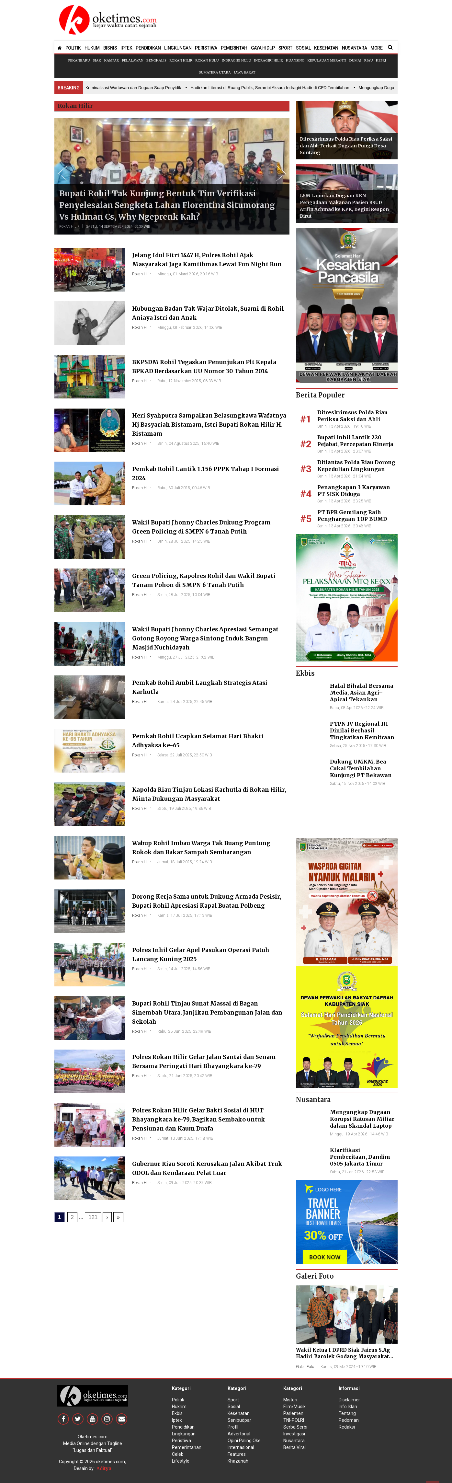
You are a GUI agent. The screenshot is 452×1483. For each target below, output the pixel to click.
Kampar (111, 60)
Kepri (381, 60)
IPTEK (126, 48)
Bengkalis (156, 60)
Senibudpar (239, 1420)
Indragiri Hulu (236, 60)
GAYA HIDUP (263, 48)
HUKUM (92, 48)
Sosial (234, 1406)
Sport (233, 1399)
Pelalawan (132, 60)
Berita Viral (294, 1447)
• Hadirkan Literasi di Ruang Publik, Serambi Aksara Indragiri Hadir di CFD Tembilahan (272, 87)
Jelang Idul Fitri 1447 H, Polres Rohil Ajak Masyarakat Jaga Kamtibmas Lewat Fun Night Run (208, 264)
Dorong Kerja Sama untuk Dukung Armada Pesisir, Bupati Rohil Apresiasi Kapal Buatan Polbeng (206, 905)
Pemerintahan (186, 1447)
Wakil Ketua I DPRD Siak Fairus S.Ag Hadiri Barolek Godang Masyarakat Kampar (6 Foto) (343, 1356)
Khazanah (238, 1461)
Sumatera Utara (215, 72)
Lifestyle (180, 1461)
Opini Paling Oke (244, 1440)
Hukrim (179, 1406)
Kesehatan (239, 1413)
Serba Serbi (295, 1427)
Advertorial (239, 1433)
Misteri (290, 1399)
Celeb (178, 1454)
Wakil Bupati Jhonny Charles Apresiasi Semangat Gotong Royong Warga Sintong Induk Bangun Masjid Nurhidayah (202, 638)
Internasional (241, 1447)
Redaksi (347, 1427)
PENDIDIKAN (148, 48)
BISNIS (110, 48)
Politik (178, 1399)
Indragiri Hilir (268, 60)
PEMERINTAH (234, 48)
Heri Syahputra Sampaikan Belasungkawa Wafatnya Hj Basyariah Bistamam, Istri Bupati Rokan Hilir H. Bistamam (209, 424)
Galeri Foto (305, 1366)
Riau (368, 60)
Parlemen (293, 1413)
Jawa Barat (244, 72)
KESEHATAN (326, 48)
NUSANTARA (354, 48)
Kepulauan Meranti (326, 60)
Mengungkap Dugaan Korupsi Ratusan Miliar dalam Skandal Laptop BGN (362, 1122)
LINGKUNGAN (177, 48)
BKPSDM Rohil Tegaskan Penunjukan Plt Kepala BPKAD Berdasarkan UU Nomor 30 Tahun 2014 (201, 371)
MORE (376, 48)
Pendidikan (183, 1427)
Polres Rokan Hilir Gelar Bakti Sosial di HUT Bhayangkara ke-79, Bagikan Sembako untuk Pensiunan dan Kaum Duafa (207, 1119)
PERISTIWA (206, 48)
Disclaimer (349, 1399)
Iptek (177, 1420)
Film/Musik (294, 1406)
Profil (233, 1427)
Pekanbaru (79, 60)
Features (237, 1454)
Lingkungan (184, 1433)
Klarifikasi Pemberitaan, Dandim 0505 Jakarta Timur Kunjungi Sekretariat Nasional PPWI (360, 1163)
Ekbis (177, 1413)
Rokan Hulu (207, 60)
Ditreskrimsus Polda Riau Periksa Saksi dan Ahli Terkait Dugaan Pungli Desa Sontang (346, 145)
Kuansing (295, 60)
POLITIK (73, 48)
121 (92, 1217)
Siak (97, 60)
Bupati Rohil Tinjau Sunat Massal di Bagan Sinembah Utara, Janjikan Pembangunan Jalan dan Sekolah (208, 1012)
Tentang (347, 1413)
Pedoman (349, 1420)
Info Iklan (348, 1406)
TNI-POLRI (293, 1420)
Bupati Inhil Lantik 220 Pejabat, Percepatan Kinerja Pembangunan (355, 444)
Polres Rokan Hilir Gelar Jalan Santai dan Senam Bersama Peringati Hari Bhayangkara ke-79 (207, 1065)
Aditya (103, 1468)
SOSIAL (303, 48)
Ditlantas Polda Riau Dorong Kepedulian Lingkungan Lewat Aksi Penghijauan (356, 469)
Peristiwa (181, 1440)
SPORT (285, 48)
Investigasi (294, 1433)
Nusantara (294, 1440)
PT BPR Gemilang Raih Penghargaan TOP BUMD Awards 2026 (352, 519)
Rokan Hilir (180, 60)
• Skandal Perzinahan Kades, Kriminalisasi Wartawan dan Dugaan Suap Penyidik (108, 87)
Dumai (355, 60)
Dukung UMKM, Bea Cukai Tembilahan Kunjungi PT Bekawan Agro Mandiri (361, 771)
